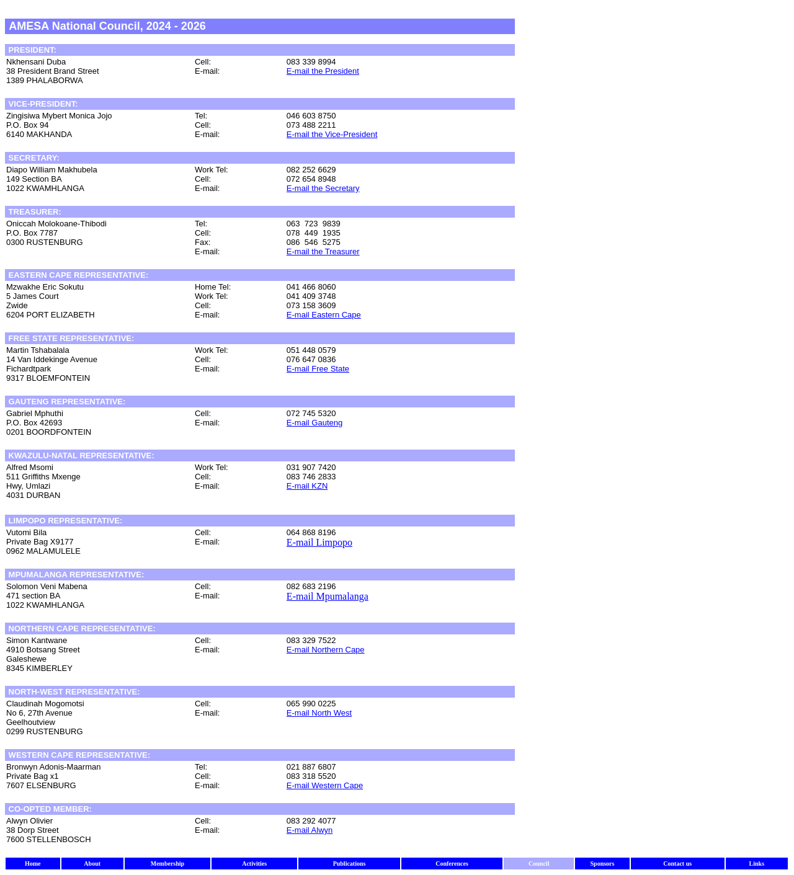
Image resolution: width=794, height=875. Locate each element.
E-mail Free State (318, 368)
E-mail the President (323, 71)
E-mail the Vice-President (332, 134)
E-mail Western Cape (325, 785)
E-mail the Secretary (323, 188)
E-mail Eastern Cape (324, 314)
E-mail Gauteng (314, 422)
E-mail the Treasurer (323, 251)
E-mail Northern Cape (326, 649)
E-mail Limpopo (319, 542)
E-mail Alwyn (309, 830)
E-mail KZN (307, 486)
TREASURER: (33, 211)
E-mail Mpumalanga (327, 596)
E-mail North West (319, 712)
